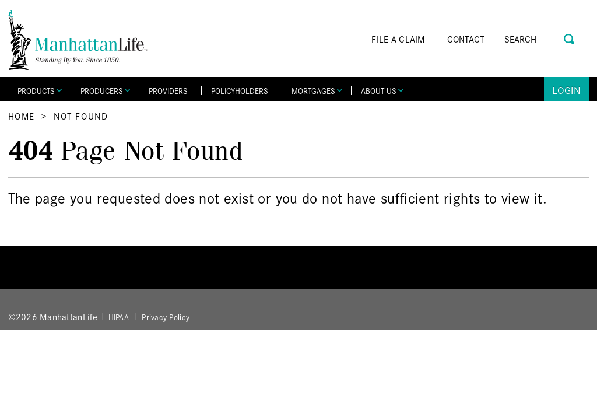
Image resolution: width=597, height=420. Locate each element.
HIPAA (118, 317)
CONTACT (465, 39)
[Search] (537, 39)
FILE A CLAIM (397, 39)
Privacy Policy (165, 317)
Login (566, 89)
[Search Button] (570, 38)
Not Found (81, 116)
